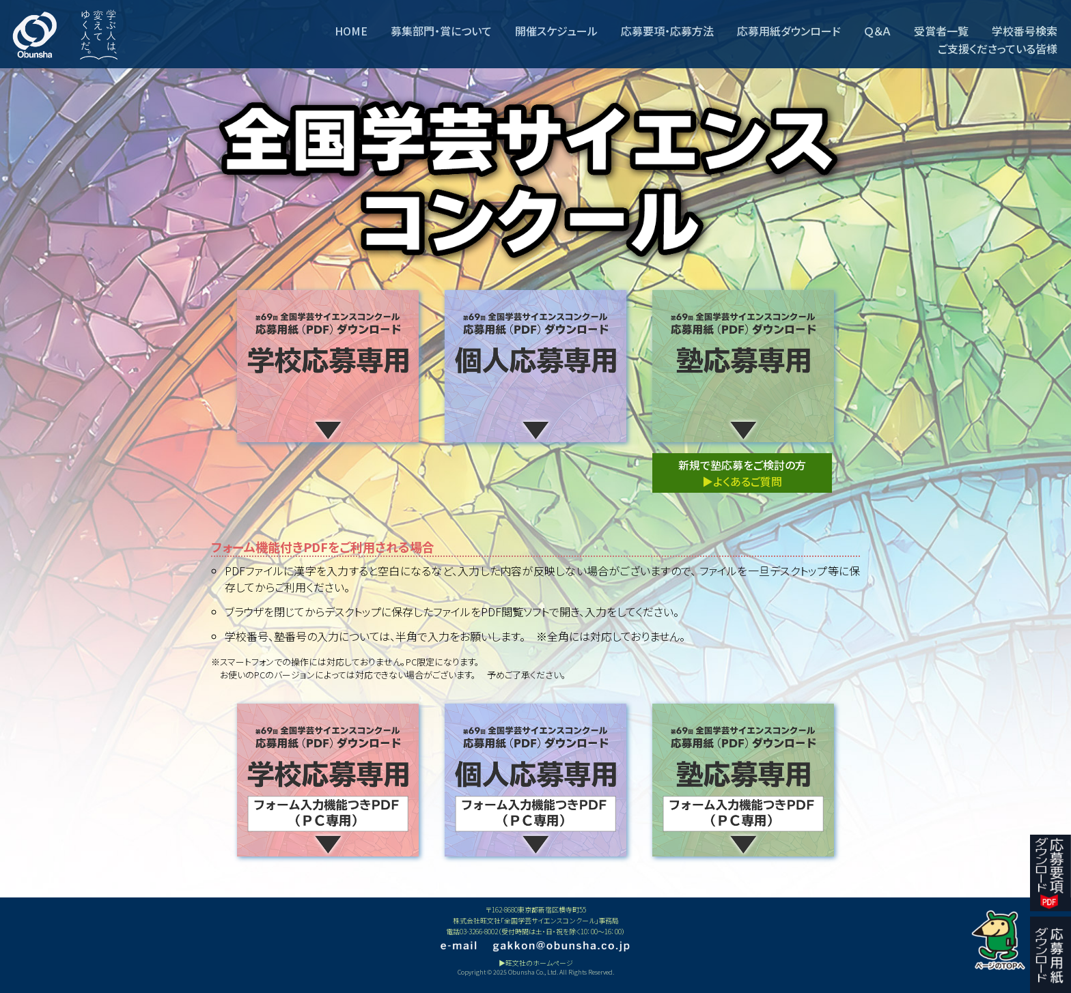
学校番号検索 (1024, 31)
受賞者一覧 (941, 31)
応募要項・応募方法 (667, 31)
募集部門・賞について (441, 31)
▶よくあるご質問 (742, 481)
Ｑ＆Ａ (877, 31)
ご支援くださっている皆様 (997, 48)
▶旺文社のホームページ (536, 963)
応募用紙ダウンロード (789, 31)
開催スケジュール (556, 31)
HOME (351, 31)
